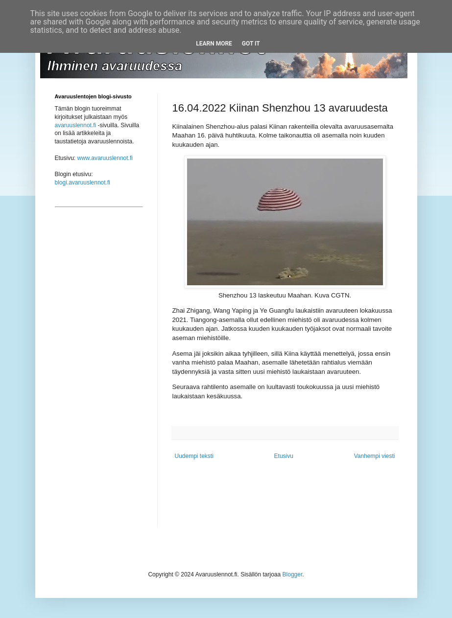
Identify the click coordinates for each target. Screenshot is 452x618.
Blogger (293, 574)
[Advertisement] (99, 379)
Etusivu (283, 456)
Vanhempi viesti (374, 456)
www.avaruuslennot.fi (105, 158)
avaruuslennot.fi (75, 125)
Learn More (214, 43)
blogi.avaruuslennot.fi (82, 182)
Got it (251, 43)
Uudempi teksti (194, 456)
